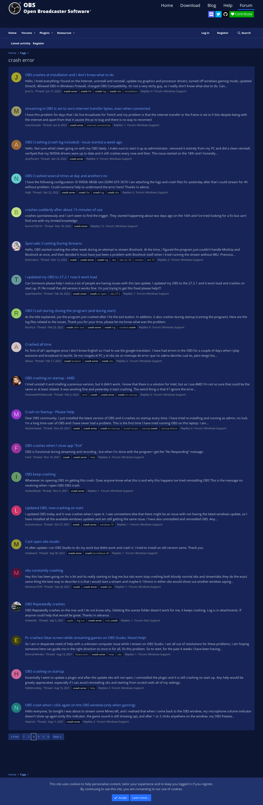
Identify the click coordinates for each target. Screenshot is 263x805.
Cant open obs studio (42, 541)
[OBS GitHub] (225, 14)
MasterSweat (33, 428)
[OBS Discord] (211, 14)
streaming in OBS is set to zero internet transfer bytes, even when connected (87, 108)
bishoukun (32, 260)
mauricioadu (33, 125)
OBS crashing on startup (44, 671)
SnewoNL (31, 620)
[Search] (244, 33)
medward (31, 553)
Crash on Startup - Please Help (49, 411)
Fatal (28, 457)
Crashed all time (38, 344)
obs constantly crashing (44, 570)
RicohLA (30, 327)
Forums (27, 33)
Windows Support (175, 91)
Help (227, 5)
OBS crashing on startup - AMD (50, 378)
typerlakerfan (33, 293)
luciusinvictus (33, 524)
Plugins (44, 33)
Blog (212, 5)
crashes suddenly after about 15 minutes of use (64, 209)
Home (167, 5)
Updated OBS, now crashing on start (54, 507)
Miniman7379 (33, 587)
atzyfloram (32, 159)
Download (190, 5)
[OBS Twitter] (218, 14)
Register (38, 43)
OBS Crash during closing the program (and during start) (70, 310)
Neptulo (30, 721)
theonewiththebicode (38, 394)
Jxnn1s (29, 91)
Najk (28, 192)
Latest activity (20, 43)
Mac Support (152, 620)
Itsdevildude (33, 491)
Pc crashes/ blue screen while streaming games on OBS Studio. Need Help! (85, 637)
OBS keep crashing (40, 474)
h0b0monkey (33, 688)
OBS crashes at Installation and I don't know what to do (69, 74)
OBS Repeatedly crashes (45, 604)
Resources (64, 33)
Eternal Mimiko (34, 654)
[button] (34, 33)
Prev (16, 737)
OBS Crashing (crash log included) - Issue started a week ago (73, 142)
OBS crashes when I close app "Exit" (54, 445)
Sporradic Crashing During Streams (53, 243)
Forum (246, 5)
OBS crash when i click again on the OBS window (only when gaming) (80, 705)
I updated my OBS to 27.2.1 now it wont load (61, 277)
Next (56, 737)
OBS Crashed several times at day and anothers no (66, 175)
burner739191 (34, 226)
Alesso (29, 361)
